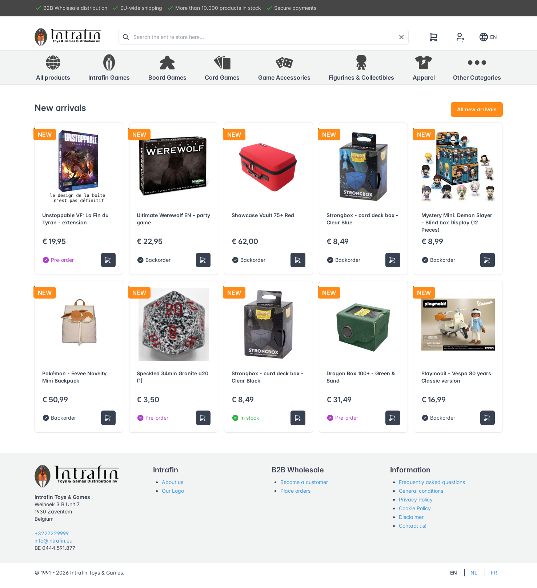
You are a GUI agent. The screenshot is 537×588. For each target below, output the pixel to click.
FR (494, 572)
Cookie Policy (415, 508)
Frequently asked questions (432, 482)
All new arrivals (477, 109)
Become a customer (304, 482)
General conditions (421, 491)
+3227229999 (52, 533)
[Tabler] (68, 37)
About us (172, 482)
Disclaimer (411, 517)
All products (53, 67)
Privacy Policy (416, 499)
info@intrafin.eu (53, 540)
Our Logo (173, 491)
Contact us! (412, 526)
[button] (109, 68)
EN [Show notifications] (487, 37)
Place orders (295, 491)
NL (473, 572)
